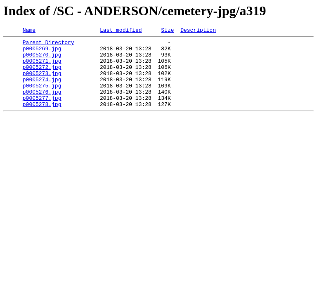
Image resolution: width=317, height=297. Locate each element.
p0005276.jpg (42, 104)
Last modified (121, 31)
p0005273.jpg (42, 81)
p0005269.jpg (42, 52)
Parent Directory (48, 44)
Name (29, 31)
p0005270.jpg (42, 59)
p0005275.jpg (42, 96)
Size (167, 31)
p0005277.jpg (42, 111)
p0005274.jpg (42, 89)
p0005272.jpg (42, 74)
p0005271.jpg (42, 67)
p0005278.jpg (42, 119)
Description (198, 31)
